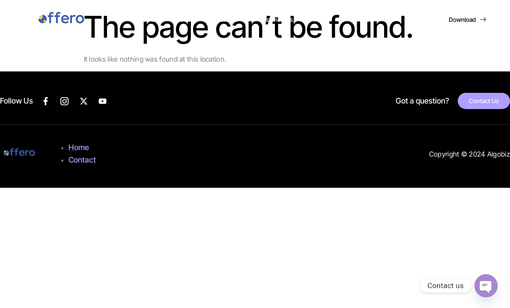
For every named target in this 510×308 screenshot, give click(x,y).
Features (226, 19)
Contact (360, 19)
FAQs (321, 19)
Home (147, 19)
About (184, 19)
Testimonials (276, 19)
